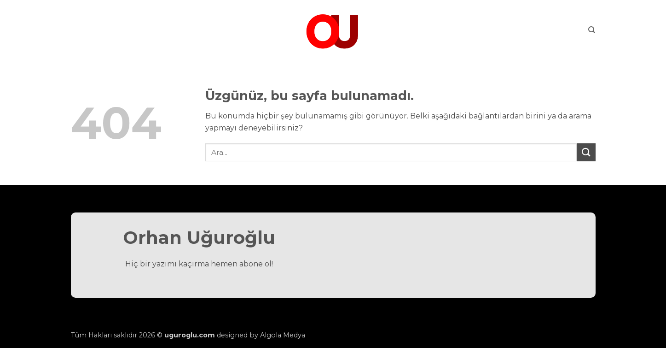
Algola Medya (282, 335)
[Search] (591, 30)
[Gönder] (586, 152)
